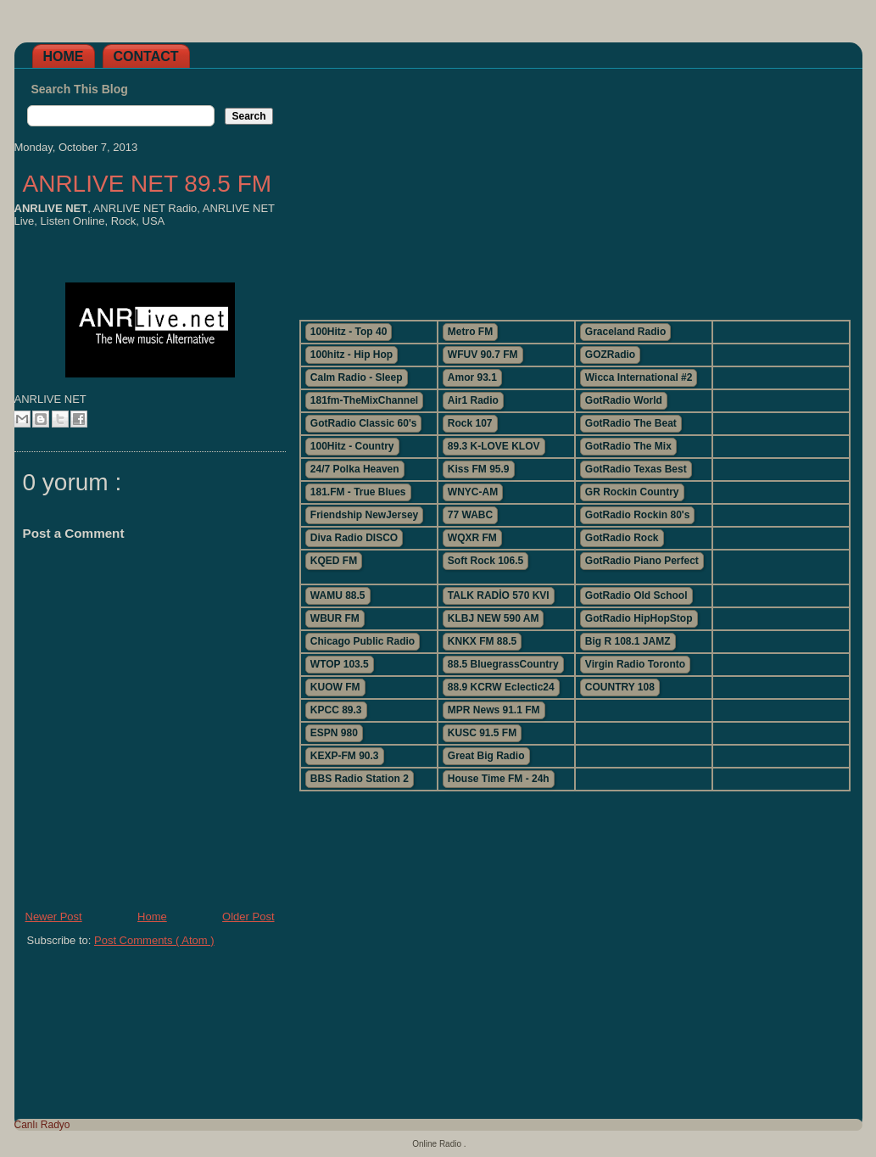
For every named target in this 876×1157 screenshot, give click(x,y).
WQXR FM (472, 538)
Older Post (248, 916)
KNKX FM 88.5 (482, 641)
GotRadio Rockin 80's (637, 515)
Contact (146, 56)
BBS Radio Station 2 (359, 779)
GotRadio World (623, 400)
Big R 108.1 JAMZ (628, 641)
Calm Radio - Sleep (356, 377)
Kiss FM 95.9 (479, 469)
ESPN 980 (334, 733)
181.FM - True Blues (358, 492)
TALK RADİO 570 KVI (499, 595)
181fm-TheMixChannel (364, 400)
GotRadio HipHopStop (639, 618)
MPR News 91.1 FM (494, 710)
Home (63, 56)
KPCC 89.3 (336, 710)
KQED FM (333, 561)
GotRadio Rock (622, 538)
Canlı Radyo (42, 1125)
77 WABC (470, 515)
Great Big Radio (486, 756)
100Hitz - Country (352, 446)
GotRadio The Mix (628, 446)
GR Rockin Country (632, 492)
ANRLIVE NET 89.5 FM (147, 183)
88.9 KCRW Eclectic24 (501, 687)
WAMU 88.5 (337, 595)
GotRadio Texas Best (636, 469)
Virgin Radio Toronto (635, 664)
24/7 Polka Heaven (354, 469)
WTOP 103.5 (339, 664)
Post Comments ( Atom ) (154, 940)
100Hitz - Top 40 (348, 332)
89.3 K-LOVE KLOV (494, 446)
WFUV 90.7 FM (483, 355)
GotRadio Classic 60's (363, 423)
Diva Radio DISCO (354, 538)
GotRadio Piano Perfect (642, 561)
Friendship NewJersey (364, 515)
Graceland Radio (625, 332)
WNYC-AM (473, 492)
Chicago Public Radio (362, 641)
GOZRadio (610, 355)
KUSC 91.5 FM (482, 733)
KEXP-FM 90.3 (344, 756)
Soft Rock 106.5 (485, 561)
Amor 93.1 (472, 377)
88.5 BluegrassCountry (503, 664)
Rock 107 (470, 423)
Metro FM (470, 332)
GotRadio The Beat (631, 423)
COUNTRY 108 (620, 687)
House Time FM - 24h (499, 779)
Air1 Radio (473, 400)
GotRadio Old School (636, 595)
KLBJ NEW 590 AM (493, 618)
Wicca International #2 (639, 377)
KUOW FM (335, 687)
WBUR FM (335, 618)
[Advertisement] (574, 187)
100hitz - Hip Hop (351, 355)
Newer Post (53, 916)
